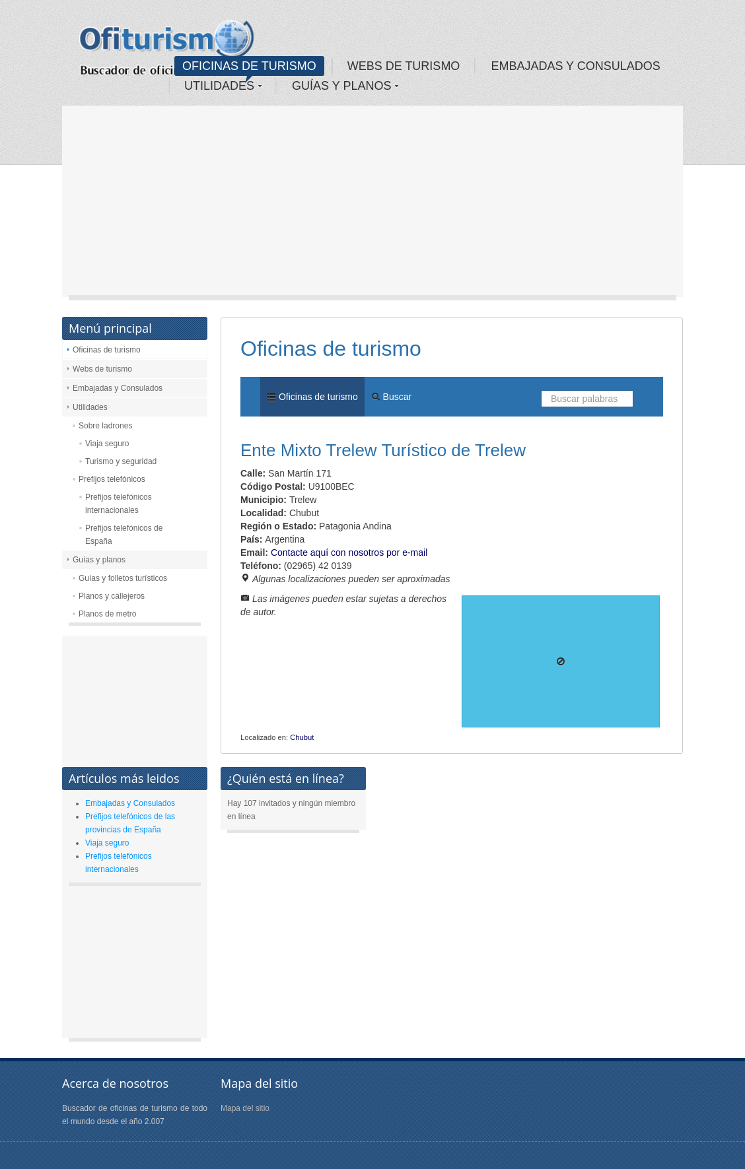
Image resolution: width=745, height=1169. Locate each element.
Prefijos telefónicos (112, 479)
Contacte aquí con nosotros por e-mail (349, 552)
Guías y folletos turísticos (123, 578)
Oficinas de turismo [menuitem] (312, 396)
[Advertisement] (372, 204)
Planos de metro (107, 613)
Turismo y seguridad (121, 461)
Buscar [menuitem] (391, 396)
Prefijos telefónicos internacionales (118, 503)
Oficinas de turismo (107, 349)
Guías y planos (99, 559)
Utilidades (90, 407)
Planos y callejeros (112, 596)
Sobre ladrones (105, 425)
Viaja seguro (107, 443)
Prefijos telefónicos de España (123, 534)
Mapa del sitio (245, 1108)
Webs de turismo (102, 369)
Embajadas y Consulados (117, 388)
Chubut (302, 737)
